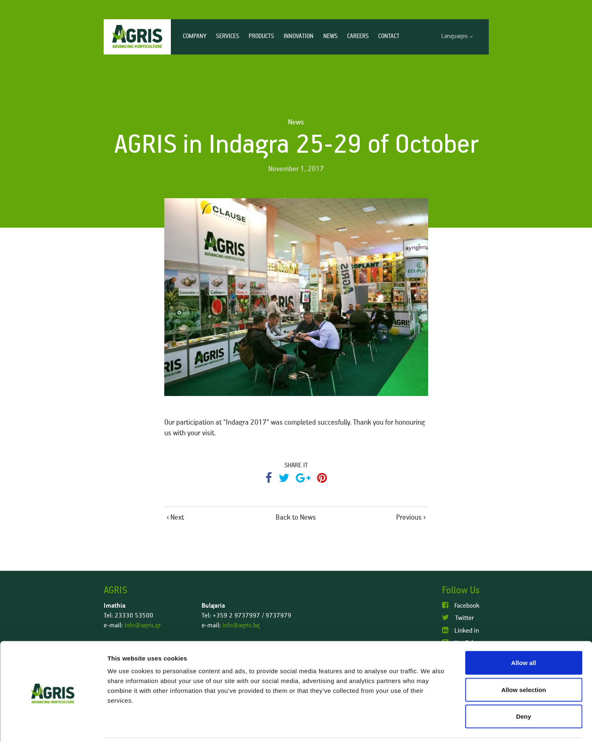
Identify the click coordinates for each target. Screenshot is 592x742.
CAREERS (358, 36)
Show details (430, 725)
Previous (409, 518)
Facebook (460, 605)
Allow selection (523, 661)
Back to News (296, 518)
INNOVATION (298, 36)
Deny (523, 688)
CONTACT (388, 36)
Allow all (523, 634)
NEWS (330, 36)
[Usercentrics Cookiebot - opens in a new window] (53, 726)
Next (177, 518)
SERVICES (227, 36)
